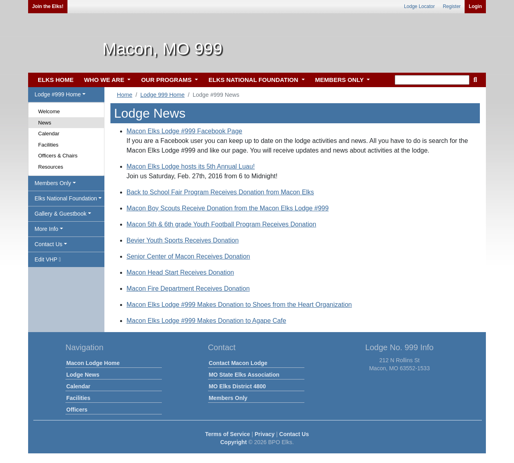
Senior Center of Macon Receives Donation (188, 256)
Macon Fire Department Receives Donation (188, 288)
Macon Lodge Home (93, 363)
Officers (77, 409)
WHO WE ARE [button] (105, 79)
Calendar (48, 134)
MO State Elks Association (244, 374)
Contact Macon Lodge (238, 363)
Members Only (228, 398)
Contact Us (294, 434)
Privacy (265, 434)
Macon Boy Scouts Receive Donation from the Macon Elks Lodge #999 (227, 208)
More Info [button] (46, 229)
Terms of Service (227, 434)
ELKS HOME (55, 79)
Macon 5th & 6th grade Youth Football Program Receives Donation (221, 224)
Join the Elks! (47, 6)
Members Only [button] (53, 183)
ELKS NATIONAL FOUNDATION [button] (254, 79)
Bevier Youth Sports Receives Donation (182, 240)
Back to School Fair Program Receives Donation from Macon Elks (220, 192)
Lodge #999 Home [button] (58, 94)
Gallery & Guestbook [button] (60, 213)
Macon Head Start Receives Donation (180, 272)
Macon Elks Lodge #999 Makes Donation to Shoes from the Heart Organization (239, 304)
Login (475, 6)
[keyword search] (432, 80)
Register (452, 6)
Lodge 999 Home (162, 95)
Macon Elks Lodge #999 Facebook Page (184, 131)
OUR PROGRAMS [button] (167, 79)
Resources (50, 167)
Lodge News (82, 374)
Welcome (49, 111)
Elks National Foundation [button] (66, 198)
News (44, 123)
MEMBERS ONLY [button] (340, 79)
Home (124, 95)
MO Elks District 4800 (237, 386)
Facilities (48, 145)
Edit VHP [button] (48, 259)
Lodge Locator (419, 6)
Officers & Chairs (58, 156)
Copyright (233, 442)
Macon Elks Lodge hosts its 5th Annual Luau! (190, 166)
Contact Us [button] (48, 244)
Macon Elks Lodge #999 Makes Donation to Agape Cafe (206, 320)
